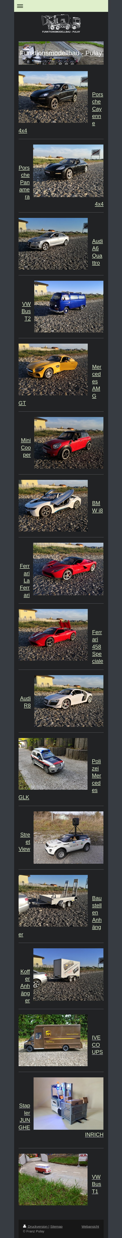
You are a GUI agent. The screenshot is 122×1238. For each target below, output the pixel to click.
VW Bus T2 (26, 311)
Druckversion (36, 1226)
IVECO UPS (97, 1044)
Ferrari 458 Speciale (97, 646)
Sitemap (56, 1226)
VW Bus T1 (96, 1184)
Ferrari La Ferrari (25, 580)
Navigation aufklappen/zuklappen (61, 6)
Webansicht (90, 1226)
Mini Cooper (26, 447)
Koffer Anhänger (25, 986)
